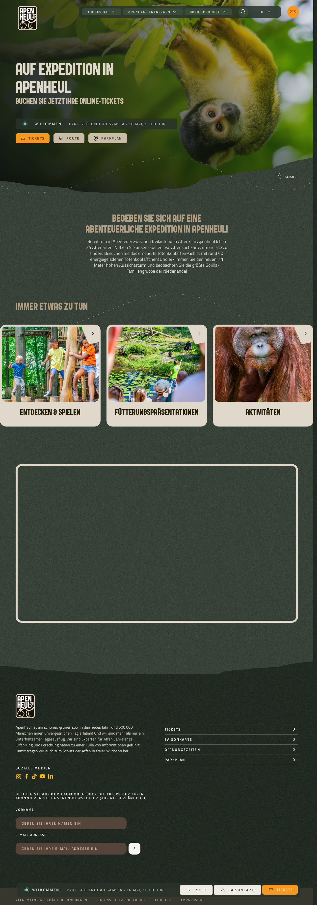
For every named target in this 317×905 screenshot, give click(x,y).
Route (197, 889)
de (262, 11)
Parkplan (175, 759)
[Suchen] (243, 12)
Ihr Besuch (98, 11)
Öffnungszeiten (182, 749)
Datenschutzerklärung (121, 900)
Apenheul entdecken (149, 11)
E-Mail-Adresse (31, 835)
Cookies (163, 900)
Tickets (281, 889)
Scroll (287, 177)
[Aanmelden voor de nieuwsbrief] (134, 849)
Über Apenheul (205, 11)
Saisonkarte (238, 889)
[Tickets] (293, 12)
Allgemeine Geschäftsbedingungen (51, 900)
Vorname (25, 809)
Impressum (192, 900)
